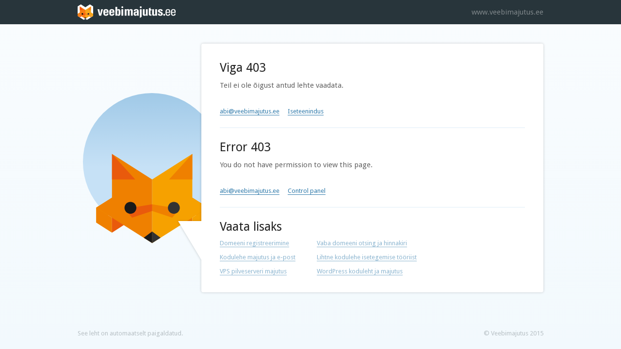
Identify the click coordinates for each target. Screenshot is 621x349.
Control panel (307, 190)
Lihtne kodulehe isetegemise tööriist (367, 257)
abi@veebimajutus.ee (249, 111)
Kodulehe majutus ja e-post (257, 257)
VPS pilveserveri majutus (253, 271)
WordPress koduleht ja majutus (360, 271)
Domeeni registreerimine (254, 243)
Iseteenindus (306, 111)
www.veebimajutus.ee (507, 12)
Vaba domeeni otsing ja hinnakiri (362, 243)
